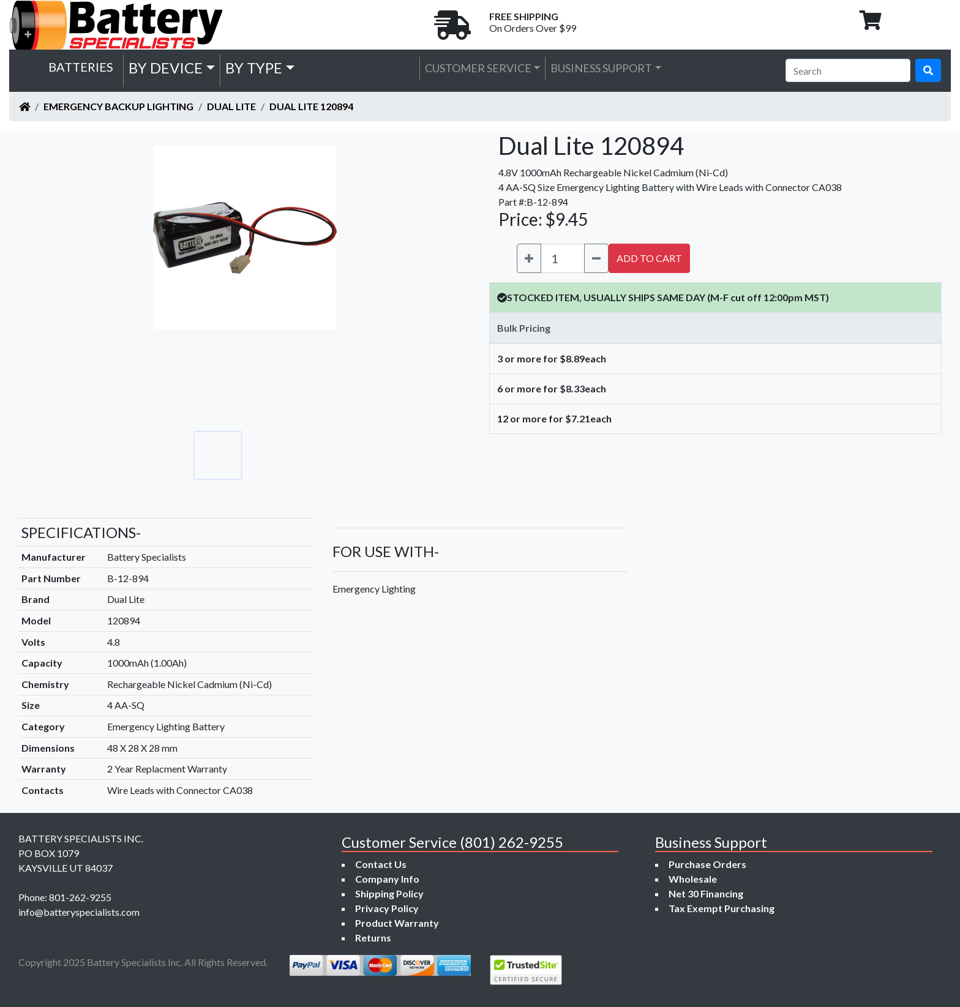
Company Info (387, 879)
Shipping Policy (389, 893)
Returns (373, 937)
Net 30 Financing (706, 893)
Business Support (601, 68)
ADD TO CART (649, 258)
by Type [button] (253, 68)
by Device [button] (166, 68)
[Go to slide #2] (271, 455)
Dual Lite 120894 (311, 106)
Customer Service (478, 68)
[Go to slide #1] (217, 455)
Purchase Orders (707, 864)
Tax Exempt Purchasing (721, 908)
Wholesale (693, 879)
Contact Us (381, 864)
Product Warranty (397, 923)
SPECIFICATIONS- (81, 532)
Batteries (80, 66)
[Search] (848, 70)
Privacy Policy (387, 908)
